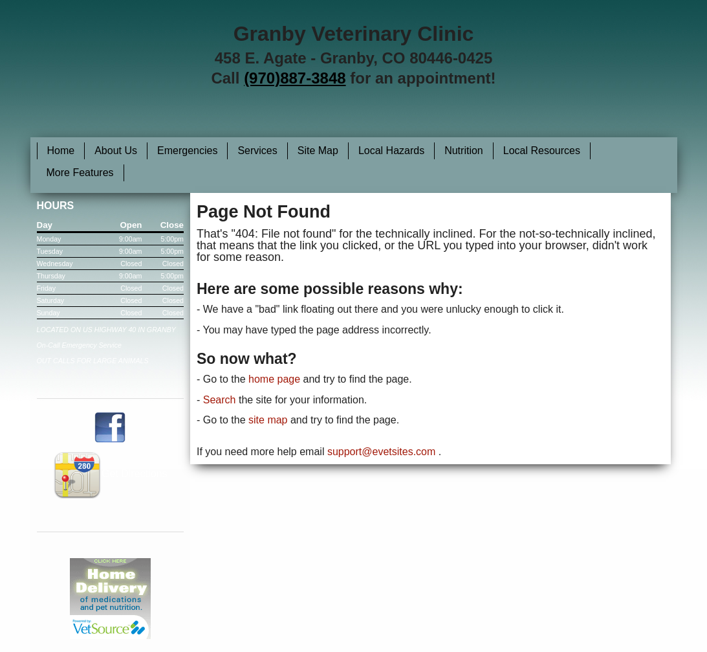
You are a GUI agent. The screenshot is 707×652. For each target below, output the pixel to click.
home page (274, 379)
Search (219, 399)
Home (61, 150)
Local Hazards (391, 150)
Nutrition (463, 150)
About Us (115, 150)
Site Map (318, 150)
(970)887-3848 (294, 78)
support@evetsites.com (381, 451)
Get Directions (110, 473)
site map (267, 419)
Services (257, 150)
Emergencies (187, 150)
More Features (80, 172)
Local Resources (541, 150)
